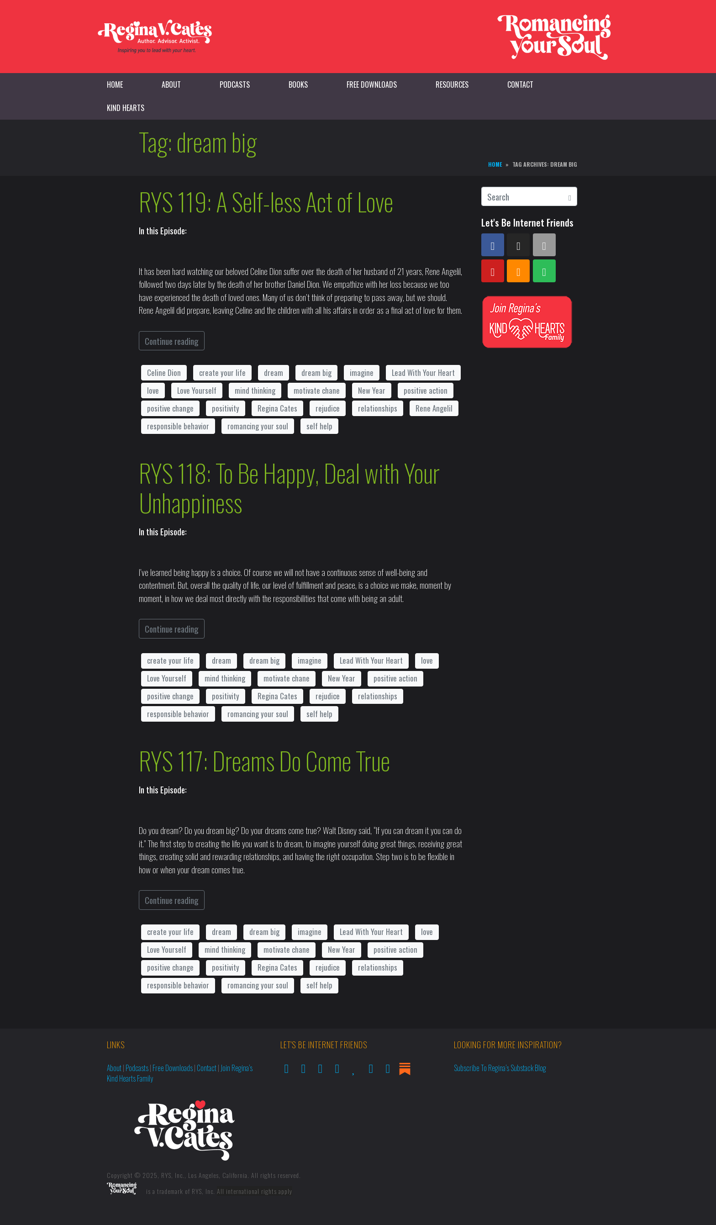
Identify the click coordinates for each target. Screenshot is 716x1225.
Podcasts (235, 84)
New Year (371, 390)
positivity (225, 408)
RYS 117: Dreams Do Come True (264, 760)
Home (115, 84)
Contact (520, 84)
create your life (222, 372)
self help (319, 426)
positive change (170, 408)
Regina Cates (277, 408)
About (171, 84)
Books (298, 84)
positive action (426, 390)
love (153, 390)
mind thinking (255, 390)
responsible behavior (178, 426)
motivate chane (317, 390)
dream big (316, 372)
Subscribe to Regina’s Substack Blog (500, 1067)
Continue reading (172, 340)
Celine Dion (164, 372)
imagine (362, 372)
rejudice (328, 408)
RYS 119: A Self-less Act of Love (266, 201)
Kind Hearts (125, 107)
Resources (452, 84)
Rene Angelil (434, 408)
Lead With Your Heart (423, 372)
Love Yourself (196, 390)
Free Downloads (372, 84)
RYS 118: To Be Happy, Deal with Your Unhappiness (289, 487)
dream (273, 372)
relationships (377, 408)
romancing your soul (257, 426)
